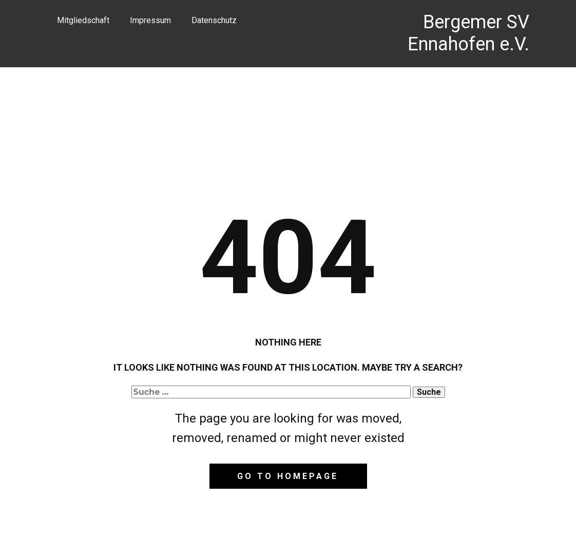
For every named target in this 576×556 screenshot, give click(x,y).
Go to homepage (287, 476)
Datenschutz (214, 20)
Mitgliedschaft (83, 20)
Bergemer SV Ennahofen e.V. (468, 33)
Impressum (150, 20)
